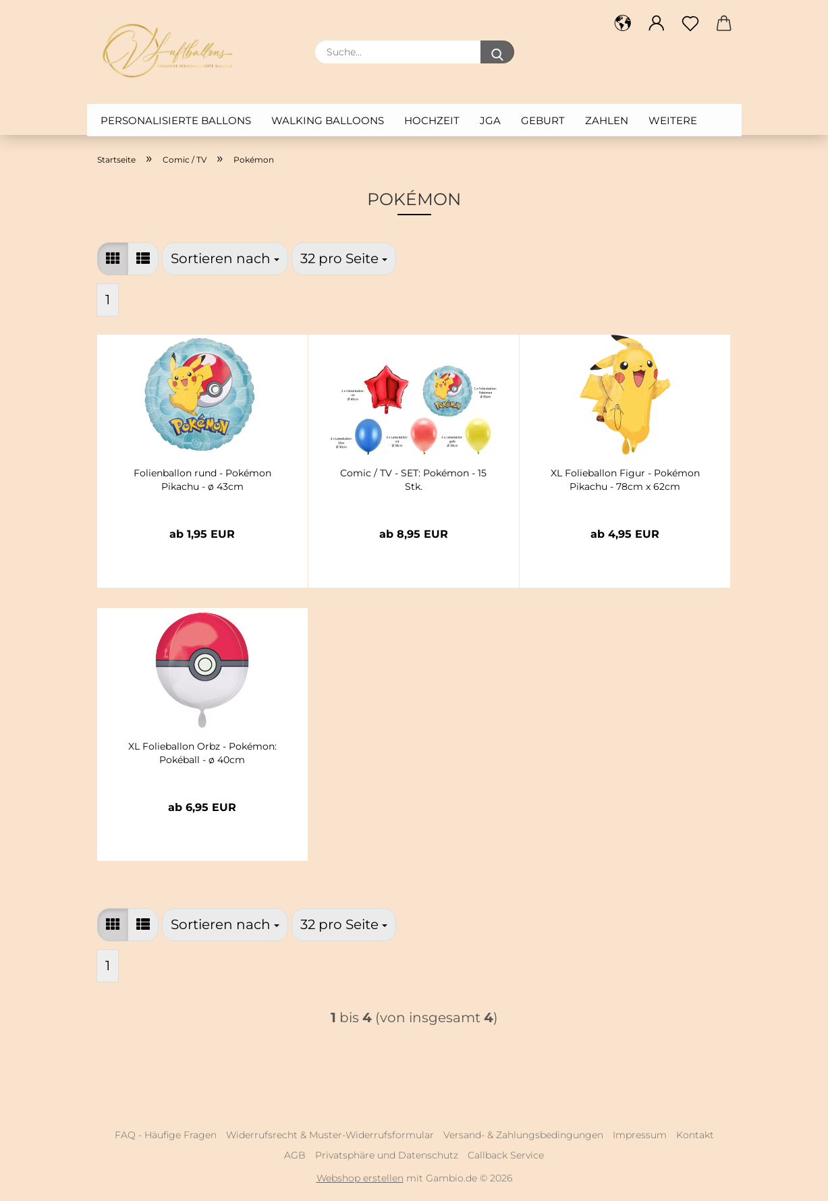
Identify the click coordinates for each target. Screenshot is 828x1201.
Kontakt (695, 1135)
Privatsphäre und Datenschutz (386, 1155)
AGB (295, 1155)
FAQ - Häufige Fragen (166, 1135)
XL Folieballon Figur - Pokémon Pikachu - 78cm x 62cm (625, 480)
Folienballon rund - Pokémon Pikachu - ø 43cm (202, 480)
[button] (112, 258)
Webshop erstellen (360, 1178)
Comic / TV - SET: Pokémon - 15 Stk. (413, 480)
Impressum (640, 1135)
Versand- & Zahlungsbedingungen (523, 1135)
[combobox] (225, 258)
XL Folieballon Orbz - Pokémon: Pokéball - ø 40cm (202, 753)
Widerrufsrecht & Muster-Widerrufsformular (330, 1135)
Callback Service (506, 1155)
